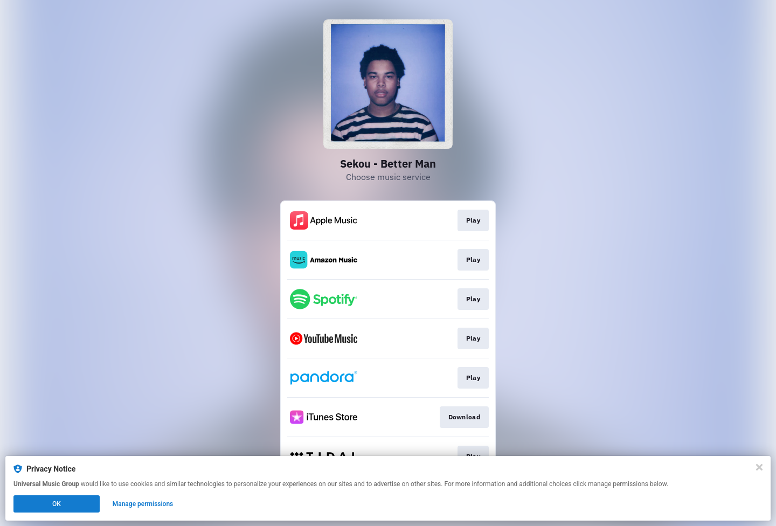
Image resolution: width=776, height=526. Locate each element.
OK (56, 504)
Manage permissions (143, 504)
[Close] (759, 467)
